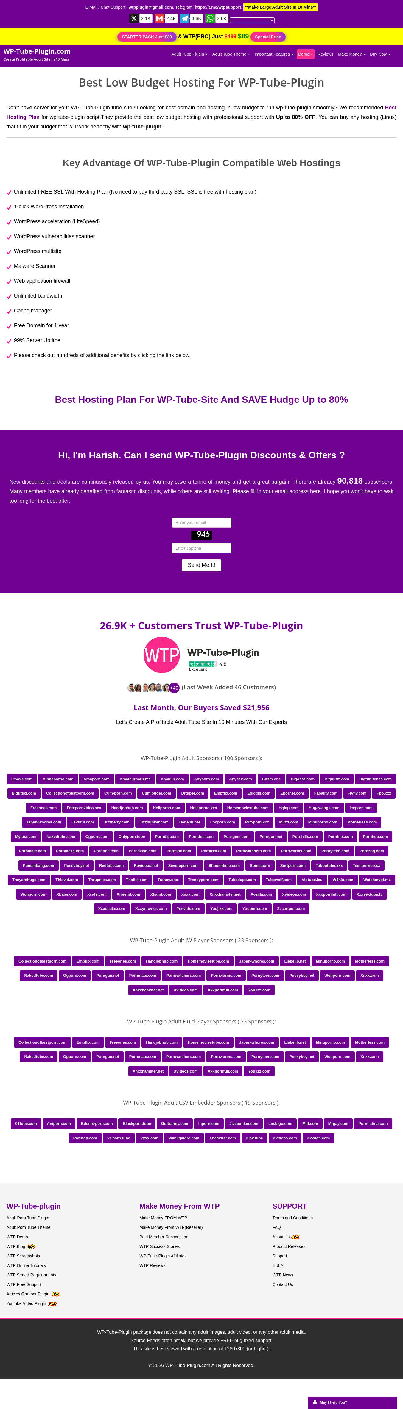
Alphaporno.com (58, 779)
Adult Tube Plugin (189, 54)
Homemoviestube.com (248, 808)
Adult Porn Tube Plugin (28, 1217)
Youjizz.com (221, 908)
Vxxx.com (149, 1138)
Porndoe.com (201, 836)
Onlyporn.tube (132, 836)
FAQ (277, 1227)
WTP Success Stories (159, 1246)
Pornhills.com (305, 836)
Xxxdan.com (318, 1138)
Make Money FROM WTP (163, 1217)
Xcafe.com (97, 894)
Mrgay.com (338, 1123)
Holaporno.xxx (203, 808)
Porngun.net (270, 836)
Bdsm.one (271, 779)
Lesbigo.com (280, 1123)
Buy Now (380, 54)
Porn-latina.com (373, 1123)
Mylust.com (26, 836)
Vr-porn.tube (118, 1138)
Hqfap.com (288, 808)
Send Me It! (201, 565)
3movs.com (22, 779)
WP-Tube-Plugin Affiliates (162, 1256)
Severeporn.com (183, 865)
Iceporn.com (361, 808)
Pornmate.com (32, 851)
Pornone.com (106, 851)
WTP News (283, 1275)
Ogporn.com (96, 836)
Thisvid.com (66, 880)
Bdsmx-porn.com (97, 1123)
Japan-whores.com (43, 822)
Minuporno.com (322, 822)
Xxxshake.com (111, 908)
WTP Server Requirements (31, 1275)
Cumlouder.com (156, 793)
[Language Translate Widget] (252, 20)
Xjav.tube (254, 1138)
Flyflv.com (357, 793)
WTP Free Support (24, 1284)
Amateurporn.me (135, 779)
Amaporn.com (96, 779)
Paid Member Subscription (163, 1237)
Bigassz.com (302, 779)
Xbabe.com (67, 894)
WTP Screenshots (23, 1256)
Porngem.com (237, 836)
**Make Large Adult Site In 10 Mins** (280, 7)
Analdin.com (172, 779)
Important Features (274, 54)
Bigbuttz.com (337, 779)
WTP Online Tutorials (26, 1265)
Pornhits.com (340, 836)
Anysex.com (240, 779)
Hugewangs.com (324, 808)
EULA (278, 1265)
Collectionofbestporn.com (70, 793)
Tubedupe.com (242, 880)
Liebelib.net (189, 822)
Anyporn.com (206, 779)
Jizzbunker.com (154, 822)
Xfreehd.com (128, 894)
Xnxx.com (190, 894)
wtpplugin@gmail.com (151, 7)
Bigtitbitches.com (375, 779)
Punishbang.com (38, 865)
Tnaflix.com (136, 880)
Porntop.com (85, 1138)
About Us (286, 1237)
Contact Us (283, 1284)
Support (280, 1256)
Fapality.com (326, 793)
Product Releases (289, 1246)
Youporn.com (254, 908)
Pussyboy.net (76, 865)
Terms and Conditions (293, 1217)
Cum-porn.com (118, 793)
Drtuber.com (192, 793)
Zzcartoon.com (291, 908)
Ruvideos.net (146, 865)
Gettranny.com (174, 1123)
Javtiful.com (82, 822)
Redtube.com (111, 865)
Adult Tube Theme (231, 54)
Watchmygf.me (377, 880)
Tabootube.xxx (329, 865)
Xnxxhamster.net (225, 894)
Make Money (351, 54)
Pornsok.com (179, 851)
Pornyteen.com (335, 851)
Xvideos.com (294, 894)
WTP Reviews (152, 1265)
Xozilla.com (261, 894)
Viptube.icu (312, 880)
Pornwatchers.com (253, 851)
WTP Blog (16, 1246)
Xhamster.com (222, 1138)
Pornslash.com (142, 851)
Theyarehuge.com (28, 880)
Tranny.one (168, 880)
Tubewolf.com (279, 880)
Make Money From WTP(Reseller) (171, 1227)
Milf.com (310, 1123)
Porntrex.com (213, 851)
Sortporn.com (293, 865)
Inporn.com (209, 1123)
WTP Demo (17, 1237)
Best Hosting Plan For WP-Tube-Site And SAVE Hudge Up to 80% (201, 399)
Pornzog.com (372, 851)
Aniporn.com (59, 1123)
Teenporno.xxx (366, 865)
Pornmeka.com (70, 851)
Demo (305, 54)
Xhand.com (160, 894)
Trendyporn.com (203, 880)
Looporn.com (222, 822)
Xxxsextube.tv (369, 894)
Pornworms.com (296, 851)
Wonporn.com (33, 894)
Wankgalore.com (184, 1138)
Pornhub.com (375, 836)
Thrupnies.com (102, 880)
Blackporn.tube (137, 1123)
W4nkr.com (343, 880)
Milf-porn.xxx (257, 822)
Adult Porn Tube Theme (29, 1227)
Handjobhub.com (127, 808)
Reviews (325, 54)
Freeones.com (43, 808)
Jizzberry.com (117, 822)
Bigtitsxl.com (24, 793)
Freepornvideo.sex (84, 808)
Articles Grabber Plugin (28, 1294)
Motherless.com (362, 822)
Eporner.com (292, 793)
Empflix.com (225, 793)
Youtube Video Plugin (26, 1303)
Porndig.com (167, 836)
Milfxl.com (288, 822)
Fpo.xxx (383, 793)
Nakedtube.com (60, 836)
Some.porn (260, 865)
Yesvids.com (188, 908)
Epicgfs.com (258, 793)
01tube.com (26, 1123)
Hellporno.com (166, 808)
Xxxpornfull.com (331, 894)
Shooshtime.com (224, 865)
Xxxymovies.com (151, 908)
